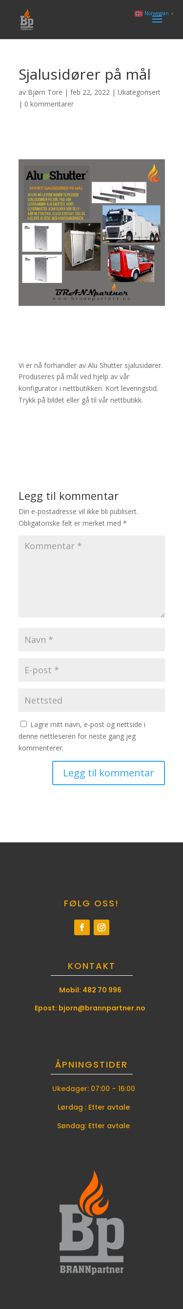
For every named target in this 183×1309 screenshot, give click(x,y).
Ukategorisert (139, 92)
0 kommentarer (49, 103)
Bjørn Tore (45, 92)
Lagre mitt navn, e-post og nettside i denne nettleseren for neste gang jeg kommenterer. (82, 736)
